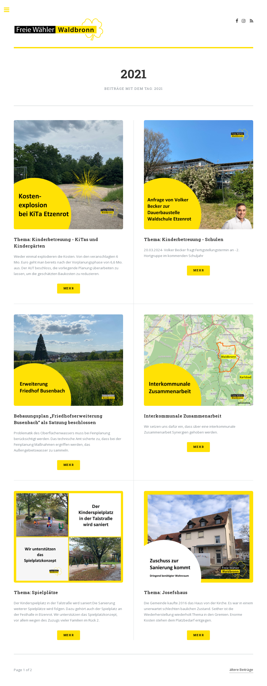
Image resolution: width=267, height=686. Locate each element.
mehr (68, 288)
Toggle (9, 10)
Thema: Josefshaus (165, 592)
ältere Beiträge (241, 669)
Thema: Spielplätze (36, 592)
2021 (134, 74)
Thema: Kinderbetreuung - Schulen (183, 239)
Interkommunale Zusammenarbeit (182, 416)
